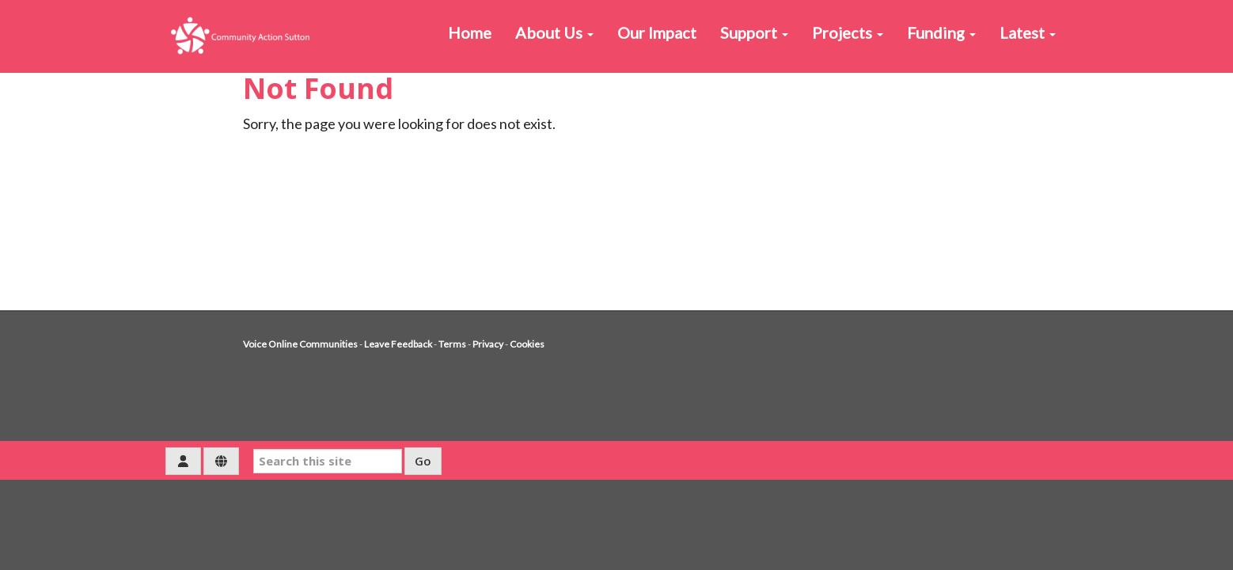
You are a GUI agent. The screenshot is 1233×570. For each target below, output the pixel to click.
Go (423, 461)
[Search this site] (327, 461)
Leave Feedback (398, 344)
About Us (554, 32)
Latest (1028, 32)
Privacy (487, 344)
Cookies (527, 344)
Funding (941, 32)
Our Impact (656, 32)
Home (469, 32)
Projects (847, 32)
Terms (452, 344)
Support (754, 32)
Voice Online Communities (300, 344)
